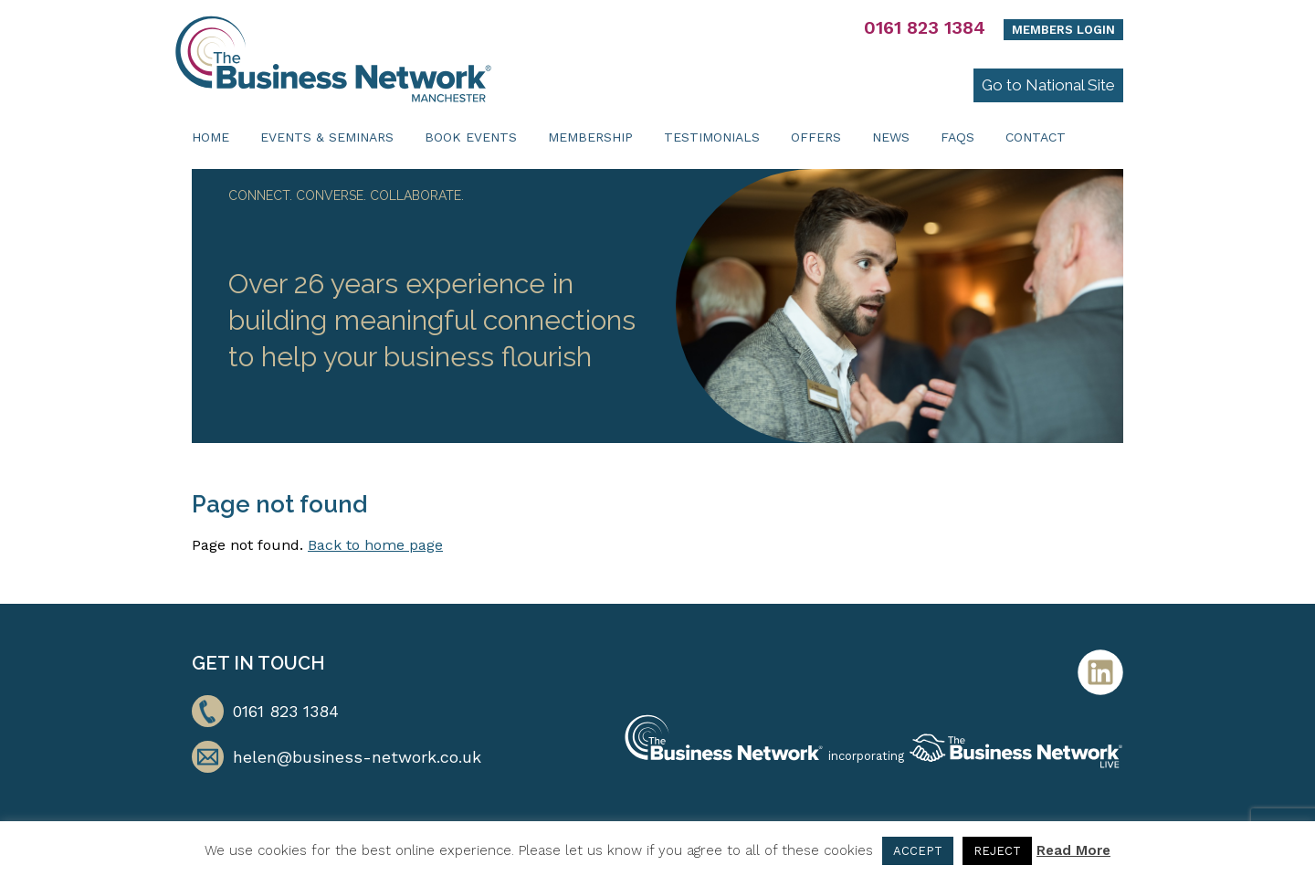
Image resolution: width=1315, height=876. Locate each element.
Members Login (1063, 30)
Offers (816, 137)
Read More (1073, 850)
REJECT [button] (997, 851)
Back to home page (375, 545)
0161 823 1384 (924, 27)
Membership (590, 137)
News (891, 137)
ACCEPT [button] (917, 851)
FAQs (957, 137)
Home (210, 137)
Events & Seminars (327, 137)
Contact (1035, 137)
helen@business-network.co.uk (357, 756)
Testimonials (712, 137)
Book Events (471, 137)
